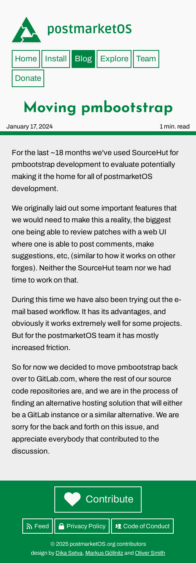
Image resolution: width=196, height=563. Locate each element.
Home (26, 58)
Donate (28, 78)
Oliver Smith (150, 553)
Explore (114, 58)
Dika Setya (69, 553)
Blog (83, 58)
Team (146, 58)
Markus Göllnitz (104, 553)
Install (56, 58)
